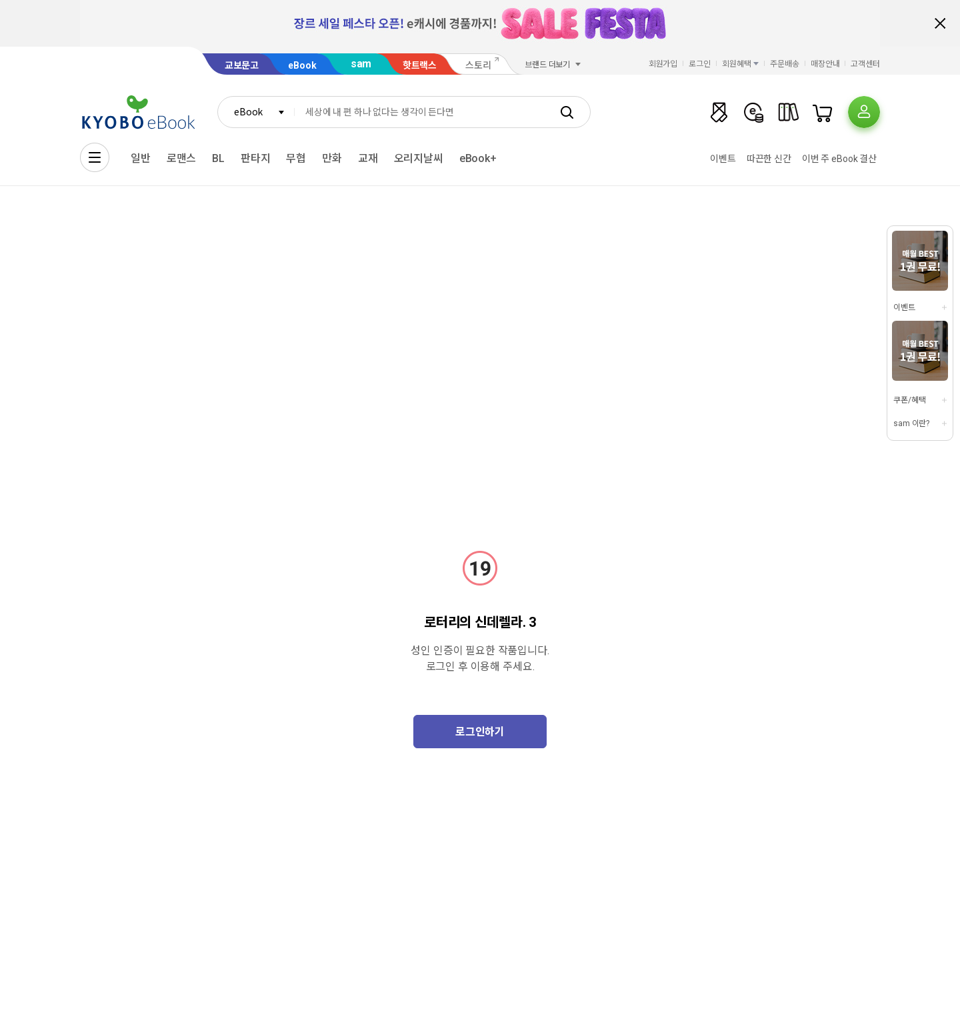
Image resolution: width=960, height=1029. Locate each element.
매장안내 (825, 64)
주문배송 (784, 64)
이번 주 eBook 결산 (839, 158)
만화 (332, 158)
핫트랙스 (420, 65)
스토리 (478, 65)
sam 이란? (911, 423)
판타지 (256, 158)
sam (361, 63)
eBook (302, 65)
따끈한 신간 (769, 158)
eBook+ (478, 158)
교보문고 (242, 65)
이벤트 (723, 158)
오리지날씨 (418, 158)
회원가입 (663, 64)
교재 (368, 158)
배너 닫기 (940, 23)
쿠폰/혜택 (909, 400)
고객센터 (865, 64)
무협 (296, 158)
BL (218, 158)
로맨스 (182, 158)
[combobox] (256, 112)
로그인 (700, 64)
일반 (141, 158)
